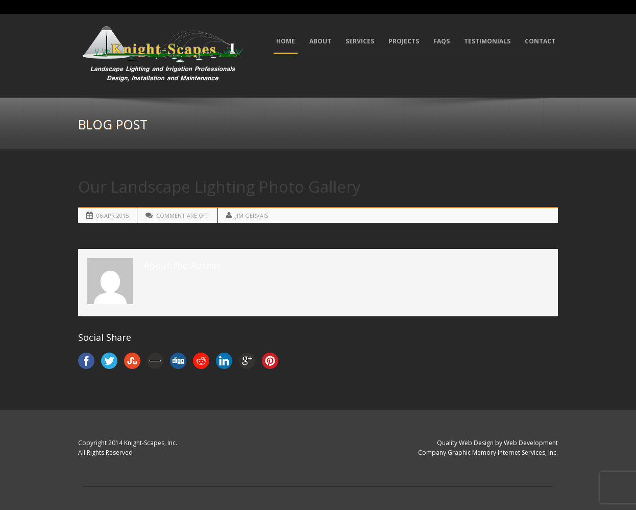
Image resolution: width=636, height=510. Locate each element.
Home (285, 41)
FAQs (441, 41)
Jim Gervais (251, 215)
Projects (403, 41)
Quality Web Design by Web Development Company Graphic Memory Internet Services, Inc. (488, 447)
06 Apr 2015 (112, 215)
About (320, 41)
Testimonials (487, 41)
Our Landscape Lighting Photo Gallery (219, 186)
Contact (540, 41)
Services (360, 41)
